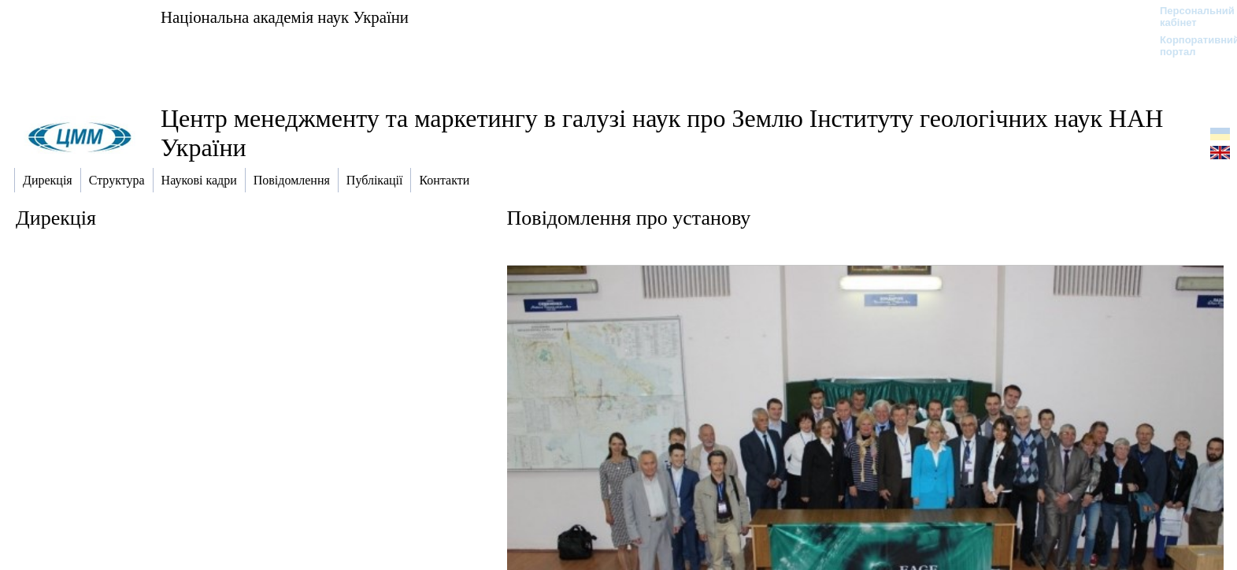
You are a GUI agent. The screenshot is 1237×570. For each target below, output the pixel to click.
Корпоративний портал (1189, 46)
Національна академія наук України (285, 17)
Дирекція (56, 218)
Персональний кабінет (1189, 16)
